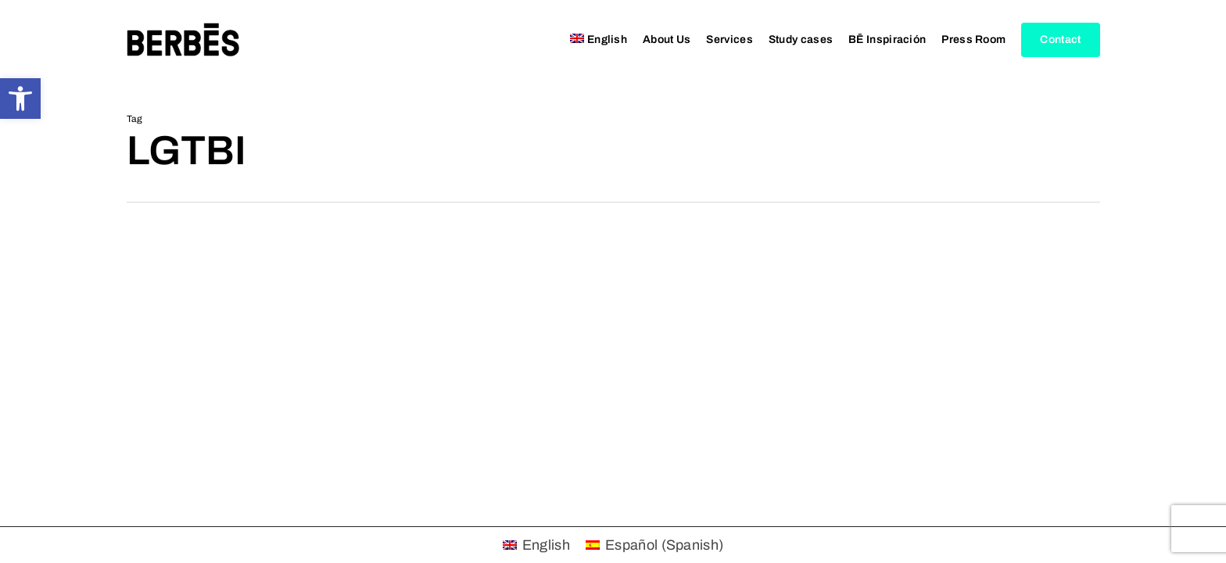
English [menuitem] (546, 545)
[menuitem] (598, 40)
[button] (20, 98)
